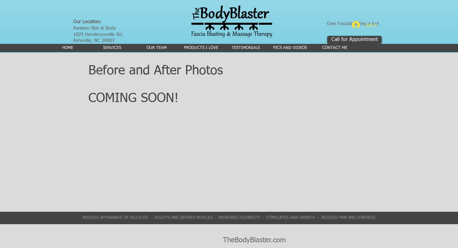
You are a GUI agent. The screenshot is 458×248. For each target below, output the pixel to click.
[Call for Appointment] (354, 40)
